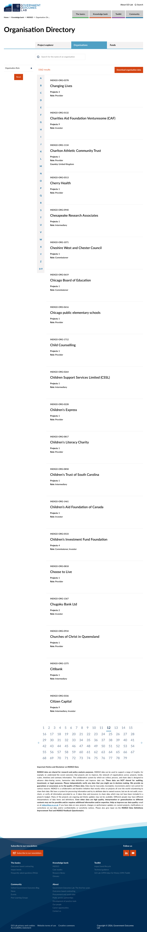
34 (81, 740)
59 (74, 752)
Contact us (57, 911)
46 (74, 746)
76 (103, 758)
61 (88, 752)
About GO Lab (126, 5)
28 (132, 734)
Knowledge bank (100, 14)
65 (118, 752)
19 (66, 734)
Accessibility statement (21, 928)
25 (110, 734)
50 (103, 746)
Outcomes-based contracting (22, 866)
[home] (22, 8)
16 (44, 734)
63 (103, 752)
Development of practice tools (64, 901)
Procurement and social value (64, 894)
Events (13, 894)
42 (44, 746)
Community (134, 14)
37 (103, 740)
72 (74, 758)
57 (59, 752)
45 (66, 746)
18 (59, 734)
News (13, 891)
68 (44, 758)
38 (110, 740)
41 (132, 740)
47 (81, 746)
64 (110, 752)
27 (125, 734)
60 (81, 752)
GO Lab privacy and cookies (23, 926)
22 (88, 734)
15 (131, 727)
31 (59, 740)
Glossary (56, 876)
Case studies (57, 870)
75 (96, 758)
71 (66, 758)
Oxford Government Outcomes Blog (25, 888)
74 (88, 758)
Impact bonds (16, 870)
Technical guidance (101, 870)
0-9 (40, 269)
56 (52, 752)
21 (81, 734)
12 (109, 727)
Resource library (59, 873)
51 (110, 746)
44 (59, 746)
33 (74, 740)
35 (88, 740)
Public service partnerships (63, 898)
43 (52, 746)
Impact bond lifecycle (102, 866)
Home (6, 17)
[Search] (60, 57)
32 (66, 740)
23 (96, 734)
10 (94, 727)
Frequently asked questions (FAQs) (24, 873)
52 (118, 746)
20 (74, 734)
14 (123, 727)
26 (118, 734)
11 (101, 727)
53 (125, 746)
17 (52, 734)
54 (132, 746)
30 (52, 740)
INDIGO (30, 17)
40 (125, 740)
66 (125, 752)
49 (96, 746)
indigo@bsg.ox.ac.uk (50, 805)
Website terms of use (46, 926)
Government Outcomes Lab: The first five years (71, 888)
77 (110, 758)
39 (118, 740)
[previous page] (39, 743)
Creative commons (66, 926)
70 (59, 758)
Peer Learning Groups (19, 898)
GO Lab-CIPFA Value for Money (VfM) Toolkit (112, 873)
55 (44, 752)
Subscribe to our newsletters (27, 853)
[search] (139, 5)
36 (96, 740)
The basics (80, 14)
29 (44, 740)
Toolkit (118, 14)
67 (132, 752)
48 (88, 746)
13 (116, 727)
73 (81, 758)
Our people (57, 904)
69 (52, 758)
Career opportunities (61, 908)
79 (125, 758)
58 (66, 752)
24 (103, 734)
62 (96, 752)
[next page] (141, 743)
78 (118, 758)
